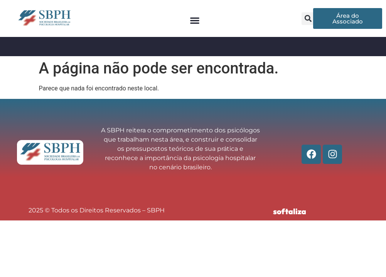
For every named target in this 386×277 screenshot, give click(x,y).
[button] (194, 20)
